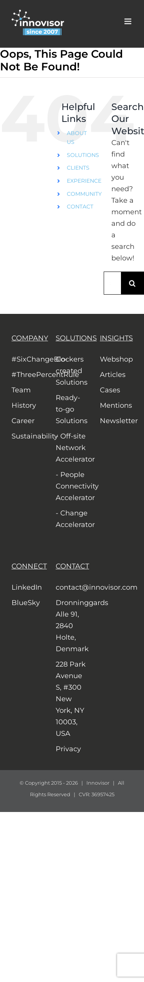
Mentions (116, 405)
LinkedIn (27, 587)
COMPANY (30, 338)
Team (21, 390)
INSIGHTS (116, 338)
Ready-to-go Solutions (72, 409)
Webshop (116, 359)
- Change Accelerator (72, 519)
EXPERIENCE (84, 180)
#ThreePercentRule (28, 374)
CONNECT (29, 566)
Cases (110, 390)
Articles (113, 374)
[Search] (132, 283)
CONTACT (80, 206)
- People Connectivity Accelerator (72, 486)
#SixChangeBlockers (28, 359)
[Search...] (112, 283)
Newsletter (116, 421)
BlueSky (26, 603)
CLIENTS (78, 167)
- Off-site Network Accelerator (72, 447)
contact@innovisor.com (72, 587)
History (24, 405)
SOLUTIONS (83, 155)
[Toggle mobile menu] (128, 21)
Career (23, 421)
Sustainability (28, 436)
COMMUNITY (84, 193)
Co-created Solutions (72, 371)
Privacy (68, 749)
